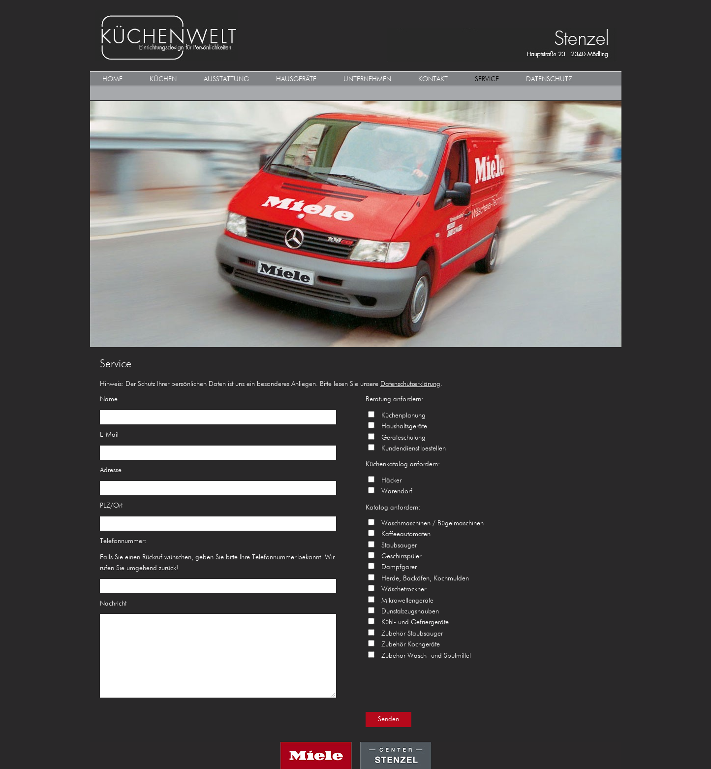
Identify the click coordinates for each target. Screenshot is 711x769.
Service (487, 79)
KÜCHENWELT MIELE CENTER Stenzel (356, 36)
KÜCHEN (163, 79)
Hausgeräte (296, 79)
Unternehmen (367, 79)
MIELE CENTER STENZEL (356, 755)
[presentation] (440, 685)
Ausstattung (226, 79)
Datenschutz (549, 79)
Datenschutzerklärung (410, 384)
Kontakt (433, 79)
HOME (112, 79)
